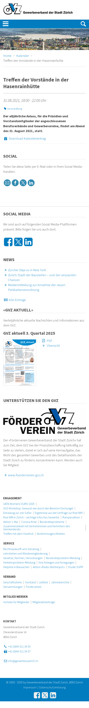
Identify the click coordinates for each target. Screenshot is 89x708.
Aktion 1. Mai (10, 522)
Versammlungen (13, 587)
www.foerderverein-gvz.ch (23, 475)
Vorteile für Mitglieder (16, 602)
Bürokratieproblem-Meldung (63, 558)
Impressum (30, 687)
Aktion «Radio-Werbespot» (49, 567)
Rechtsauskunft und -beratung (21, 549)
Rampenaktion (71, 517)
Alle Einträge (14, 300)
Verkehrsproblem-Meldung (19, 562)
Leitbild (43, 582)
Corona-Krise (29, 522)
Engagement (12, 498)
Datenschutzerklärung (52, 687)
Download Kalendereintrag (24, 138)
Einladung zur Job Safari (17, 513)
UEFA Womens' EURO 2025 (19, 504)
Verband (9, 577)
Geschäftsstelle (12, 582)
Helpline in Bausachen (16, 567)
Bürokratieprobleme (52, 522)
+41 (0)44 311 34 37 (16, 651)
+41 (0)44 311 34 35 (16, 646)
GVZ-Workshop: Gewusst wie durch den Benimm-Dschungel (38, 508)
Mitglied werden (15, 597)
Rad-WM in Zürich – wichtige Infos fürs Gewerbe (31, 517)
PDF (46, 340)
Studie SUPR (75, 567)
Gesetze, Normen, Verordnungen (23, 558)
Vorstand (30, 582)
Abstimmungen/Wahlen (51, 534)
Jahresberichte (60, 582)
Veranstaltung (12, 109)
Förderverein (33, 587)
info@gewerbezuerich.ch (20, 661)
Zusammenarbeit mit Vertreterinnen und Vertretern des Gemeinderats (36, 527)
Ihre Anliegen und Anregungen (56, 562)
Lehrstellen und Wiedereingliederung (25, 553)
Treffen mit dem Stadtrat (18, 534)
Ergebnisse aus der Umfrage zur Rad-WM (58, 513)
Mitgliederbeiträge (44, 602)
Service (8, 543)
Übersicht (50, 345)
